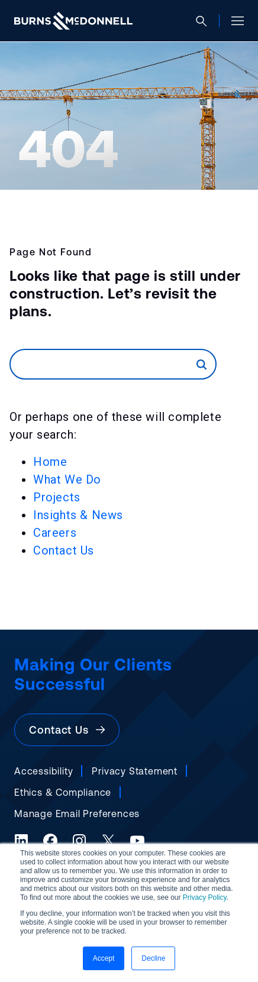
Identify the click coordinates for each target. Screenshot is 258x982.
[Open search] (206, 21)
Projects (56, 497)
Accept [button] (104, 958)
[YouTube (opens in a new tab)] (137, 841)
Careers (54, 533)
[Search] (104, 364)
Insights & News (78, 515)
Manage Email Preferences (77, 813)
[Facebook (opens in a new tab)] (50, 841)
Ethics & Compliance (62, 792)
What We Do (67, 479)
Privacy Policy (205, 897)
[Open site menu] (233, 20)
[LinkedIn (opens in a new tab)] (21, 841)
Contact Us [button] (67, 730)
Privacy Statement (135, 771)
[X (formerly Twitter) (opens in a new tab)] (108, 841)
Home (50, 462)
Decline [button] (153, 958)
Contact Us (63, 550)
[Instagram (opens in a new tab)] (79, 841)
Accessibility (43, 771)
